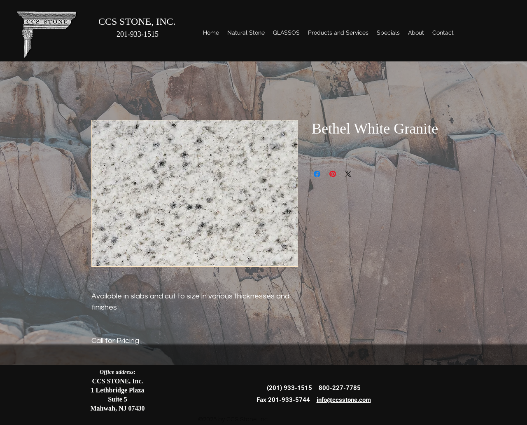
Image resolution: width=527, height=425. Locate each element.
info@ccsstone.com (344, 400)
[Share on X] (348, 174)
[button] (246, 32)
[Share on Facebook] (317, 174)
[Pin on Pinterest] (333, 174)
